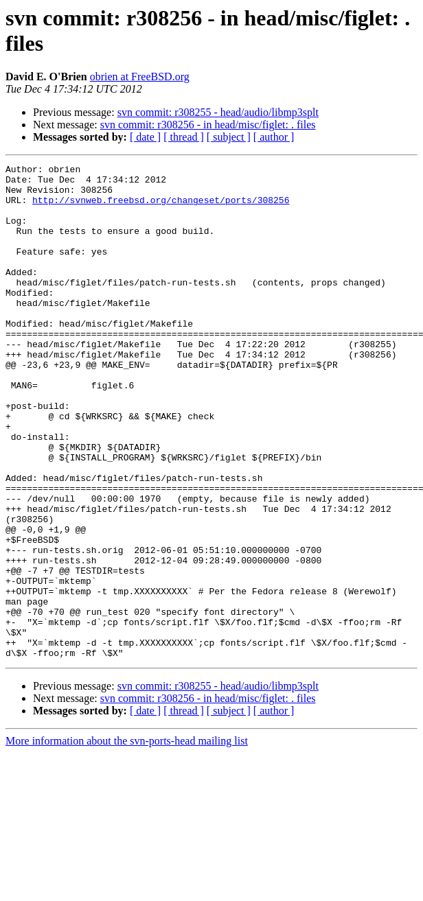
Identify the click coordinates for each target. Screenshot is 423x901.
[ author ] (274, 137)
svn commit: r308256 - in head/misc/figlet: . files (208, 124)
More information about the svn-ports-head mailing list (126, 839)
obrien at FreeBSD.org (140, 76)
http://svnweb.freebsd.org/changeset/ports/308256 (160, 208)
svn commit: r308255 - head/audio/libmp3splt (218, 112)
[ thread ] (183, 137)
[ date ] (145, 137)
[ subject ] (229, 137)
